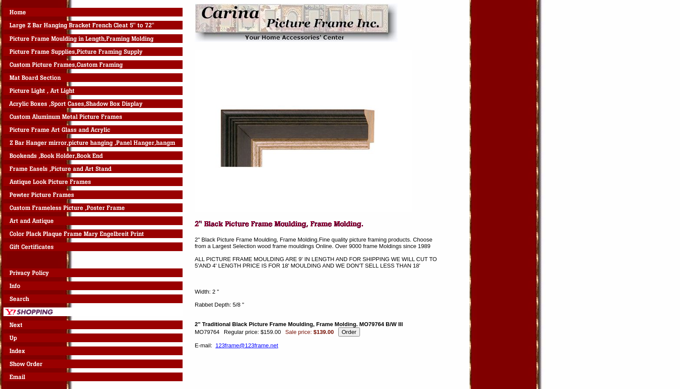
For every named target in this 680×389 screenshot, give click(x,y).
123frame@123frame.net (247, 345)
